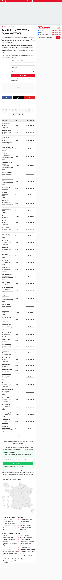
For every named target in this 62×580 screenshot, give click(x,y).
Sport (40, 32)
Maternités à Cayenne (8, 537)
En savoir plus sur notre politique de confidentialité (13, 466)
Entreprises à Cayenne (25, 547)
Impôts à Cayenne (8, 549)
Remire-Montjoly (27, 79)
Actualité (40, 30)
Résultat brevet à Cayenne (26, 519)
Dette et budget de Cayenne (10, 551)
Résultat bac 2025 (7, 519)
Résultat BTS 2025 (9, 27)
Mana (17, 80)
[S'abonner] (49, 37)
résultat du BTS (7, 37)
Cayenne (5, 535)
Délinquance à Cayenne (26, 537)
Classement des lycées (9, 523)
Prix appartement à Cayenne (27, 549)
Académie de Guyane (20, 27)
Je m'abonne (17, 463)
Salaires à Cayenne (8, 547)
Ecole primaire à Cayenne (9, 525)
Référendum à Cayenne (26, 555)
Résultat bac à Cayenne (9, 530)
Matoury (19, 79)
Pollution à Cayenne (25, 539)
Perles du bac (6, 528)
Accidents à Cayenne (25, 535)
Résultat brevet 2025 (8, 521)
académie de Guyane (10, 47)
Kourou (13, 80)
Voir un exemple (56, 30)
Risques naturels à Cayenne (27, 541)
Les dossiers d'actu (43, 34)
